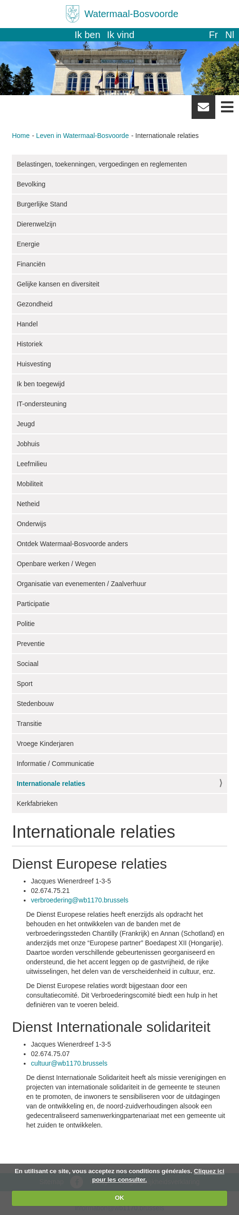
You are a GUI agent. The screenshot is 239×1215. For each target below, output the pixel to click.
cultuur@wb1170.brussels (69, 1063)
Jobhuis (28, 444)
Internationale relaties (51, 783)
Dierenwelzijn (36, 224)
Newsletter (203, 110)
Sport (24, 683)
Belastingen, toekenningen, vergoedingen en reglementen (102, 164)
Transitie (29, 723)
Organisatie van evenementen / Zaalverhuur (81, 584)
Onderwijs (31, 524)
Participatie (33, 604)
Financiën (31, 264)
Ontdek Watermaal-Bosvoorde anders (72, 544)
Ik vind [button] (121, 34)
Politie (26, 623)
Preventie (31, 643)
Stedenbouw (35, 703)
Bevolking (31, 184)
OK (119, 1197)
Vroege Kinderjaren (45, 743)
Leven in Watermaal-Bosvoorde (82, 135)
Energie (28, 244)
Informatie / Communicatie (55, 763)
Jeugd (26, 424)
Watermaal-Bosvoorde (131, 14)
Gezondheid (35, 304)
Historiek (29, 344)
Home (20, 135)
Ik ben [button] (87, 34)
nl (229, 34)
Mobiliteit (30, 484)
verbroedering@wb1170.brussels (80, 900)
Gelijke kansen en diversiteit (58, 284)
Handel (27, 324)
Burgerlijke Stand (42, 204)
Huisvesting (34, 364)
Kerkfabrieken (37, 803)
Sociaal (27, 663)
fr (213, 34)
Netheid (28, 504)
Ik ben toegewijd (40, 384)
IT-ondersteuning (41, 404)
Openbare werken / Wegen (56, 564)
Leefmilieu (32, 464)
